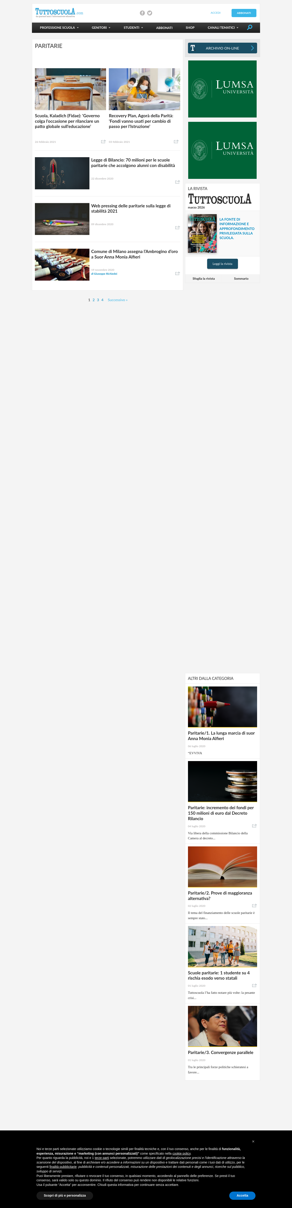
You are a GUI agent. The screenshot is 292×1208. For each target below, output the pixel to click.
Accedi (215, 12)
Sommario (241, 278)
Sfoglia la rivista (204, 278)
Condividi (103, 141)
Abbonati (244, 13)
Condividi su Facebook (142, 13)
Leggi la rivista (222, 264)
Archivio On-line (222, 48)
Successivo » (118, 299)
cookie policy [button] (181, 1153)
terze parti (102, 1158)
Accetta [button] (242, 1195)
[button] (253, 1141)
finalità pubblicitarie (63, 1167)
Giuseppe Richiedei (104, 273)
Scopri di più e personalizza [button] (65, 1195)
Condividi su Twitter (149, 13)
